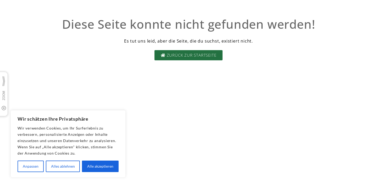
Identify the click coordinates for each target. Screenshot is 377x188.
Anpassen (30, 166)
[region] (68, 144)
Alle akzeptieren (100, 166)
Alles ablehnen (63, 166)
